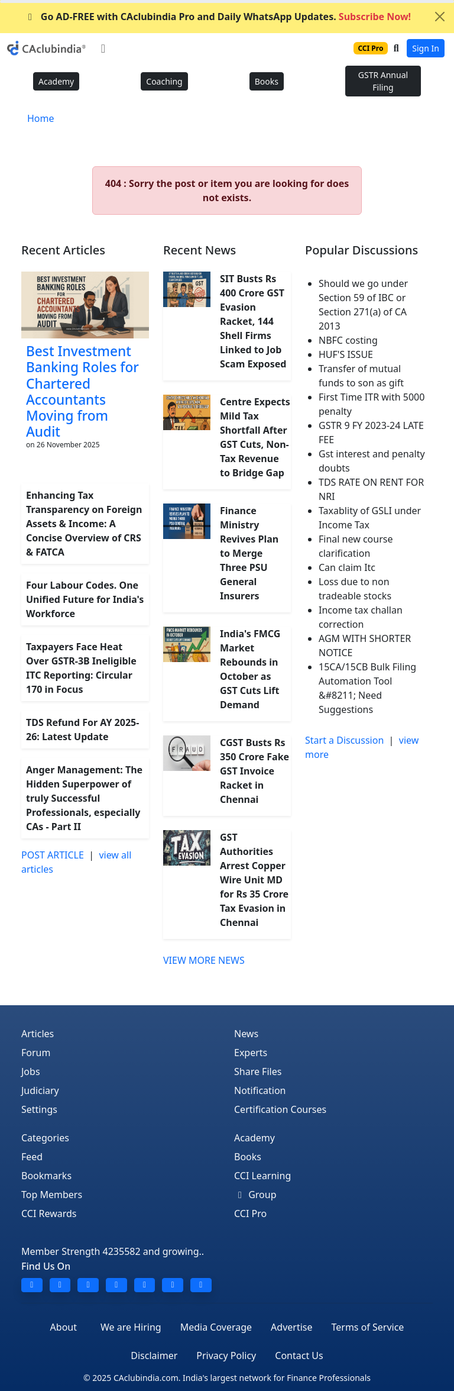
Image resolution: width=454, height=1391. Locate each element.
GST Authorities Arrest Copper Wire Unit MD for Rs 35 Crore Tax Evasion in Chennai (254, 880)
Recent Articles (63, 250)
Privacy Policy (226, 1355)
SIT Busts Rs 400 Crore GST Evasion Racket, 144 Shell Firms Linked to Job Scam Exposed (253, 321)
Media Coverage (216, 1327)
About (63, 1327)
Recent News (199, 250)
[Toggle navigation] (103, 48)
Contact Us (299, 1355)
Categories (45, 1137)
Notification (260, 1090)
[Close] (440, 16)
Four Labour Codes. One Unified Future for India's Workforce (85, 599)
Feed (32, 1156)
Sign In (425, 48)
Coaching (164, 81)
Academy (56, 81)
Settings (39, 1109)
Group (255, 1194)
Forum (35, 1052)
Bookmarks (46, 1175)
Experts (250, 1052)
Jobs (30, 1071)
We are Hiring (130, 1327)
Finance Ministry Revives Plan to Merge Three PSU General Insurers (249, 553)
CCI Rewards (49, 1213)
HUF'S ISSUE (346, 354)
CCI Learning (262, 1175)
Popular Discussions (361, 250)
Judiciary (40, 1090)
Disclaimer (154, 1355)
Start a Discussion (344, 740)
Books (266, 81)
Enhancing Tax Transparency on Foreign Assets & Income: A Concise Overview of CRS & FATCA (84, 524)
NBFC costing (348, 340)
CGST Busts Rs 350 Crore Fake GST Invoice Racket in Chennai (254, 771)
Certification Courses (280, 1109)
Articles (37, 1033)
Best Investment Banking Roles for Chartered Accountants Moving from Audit (82, 391)
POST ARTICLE (52, 854)
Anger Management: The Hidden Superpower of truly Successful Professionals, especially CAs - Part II (84, 798)
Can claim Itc (347, 567)
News (246, 1033)
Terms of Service (367, 1327)
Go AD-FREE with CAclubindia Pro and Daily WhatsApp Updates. (217, 16)
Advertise (291, 1327)
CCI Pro (250, 1213)
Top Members (51, 1194)
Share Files (257, 1071)
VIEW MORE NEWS (204, 960)
